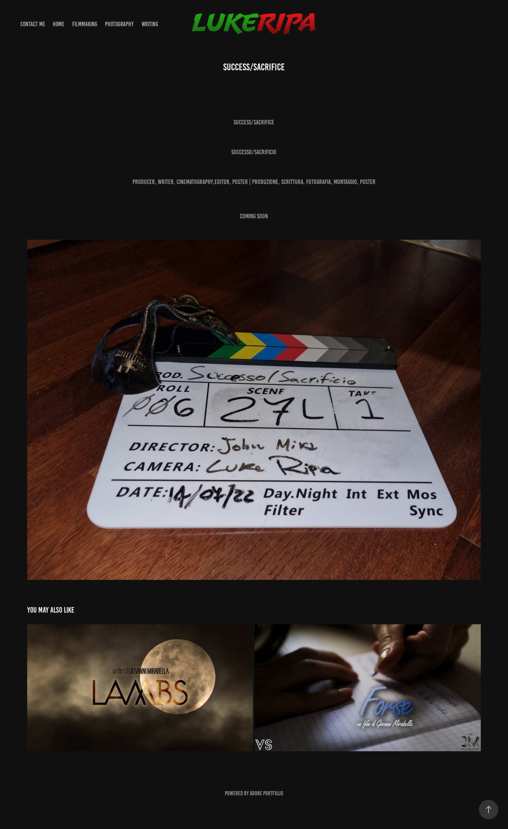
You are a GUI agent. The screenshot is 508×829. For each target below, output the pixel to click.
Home (58, 24)
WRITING (150, 24)
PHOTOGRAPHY (119, 24)
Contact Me (32, 24)
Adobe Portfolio (266, 793)
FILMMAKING (84, 24)
